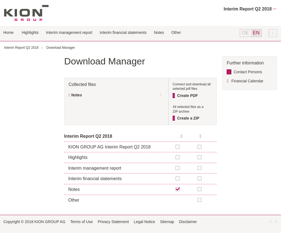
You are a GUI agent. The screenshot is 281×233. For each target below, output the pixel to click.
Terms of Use (81, 222)
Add (200, 147)
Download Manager (60, 48)
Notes (159, 32)
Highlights (30, 32)
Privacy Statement (113, 222)
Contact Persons (248, 72)
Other (176, 32)
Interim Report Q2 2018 (248, 9)
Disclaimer (188, 222)
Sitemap (167, 222)
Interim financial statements (123, 32)
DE (245, 33)
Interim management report (69, 32)
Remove (178, 189)
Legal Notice (144, 222)
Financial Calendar (247, 81)
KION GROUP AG (26, 13)
